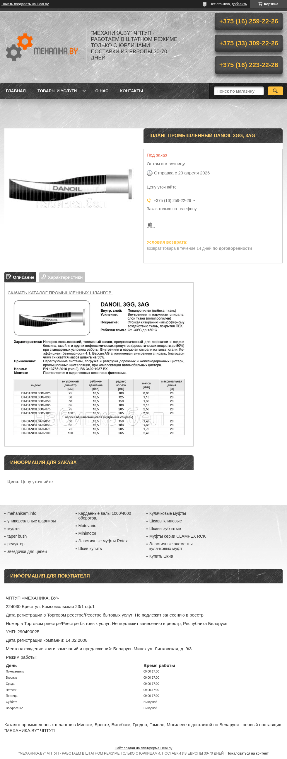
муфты (13, 528)
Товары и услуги (57, 91)
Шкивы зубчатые (165, 528)
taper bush (17, 536)
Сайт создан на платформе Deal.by (143, 748)
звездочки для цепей (27, 551)
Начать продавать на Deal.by (25, 4)
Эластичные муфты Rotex (103, 541)
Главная (16, 91)
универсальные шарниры (31, 521)
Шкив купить (90, 548)
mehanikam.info (21, 513)
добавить (239, 4)
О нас (101, 91)
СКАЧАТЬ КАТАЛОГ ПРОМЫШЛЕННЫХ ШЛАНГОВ (60, 292)
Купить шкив (161, 556)
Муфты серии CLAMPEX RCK (177, 536)
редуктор (16, 543)
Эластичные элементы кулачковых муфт (171, 546)
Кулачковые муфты (167, 513)
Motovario (87, 525)
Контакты (131, 91)
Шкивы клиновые (165, 521)
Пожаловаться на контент (248, 753)
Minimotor (87, 533)
